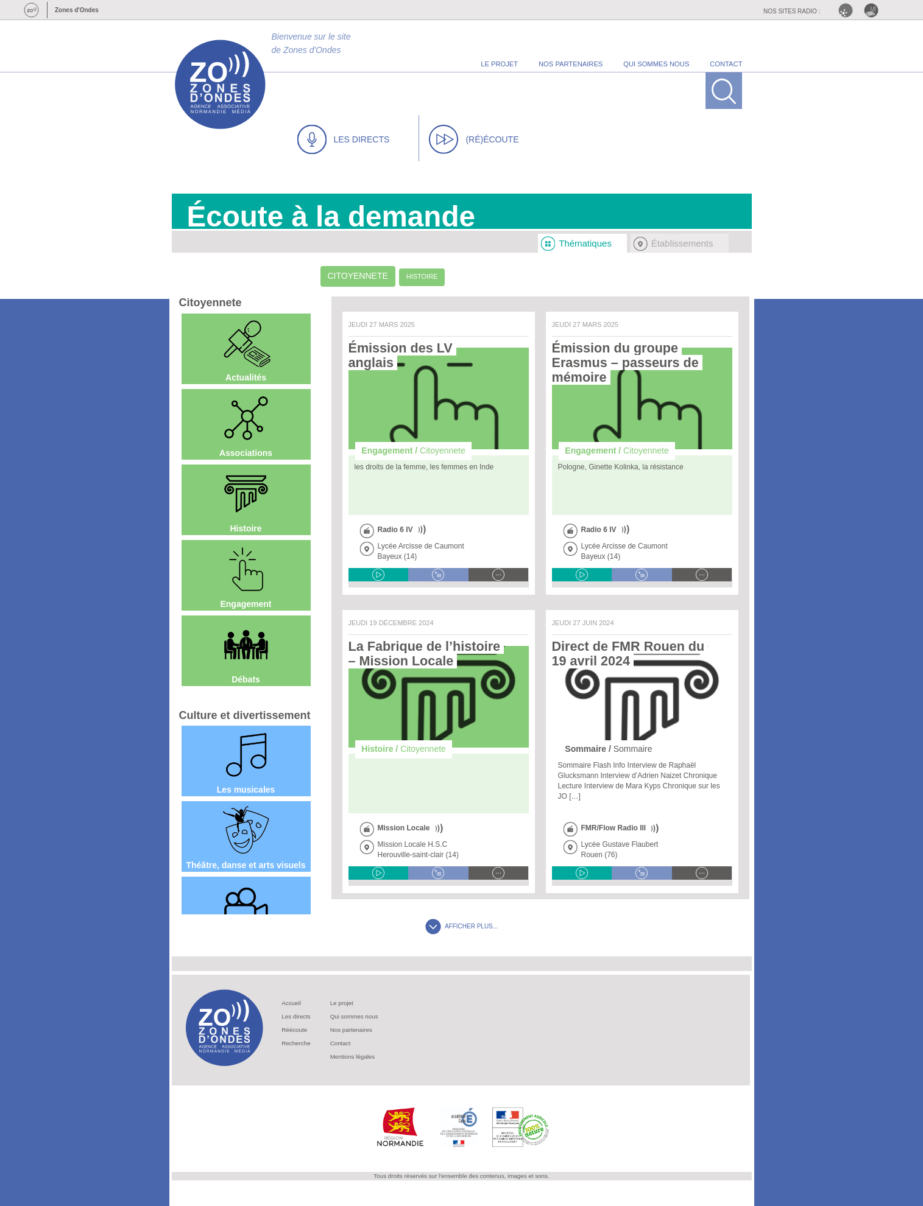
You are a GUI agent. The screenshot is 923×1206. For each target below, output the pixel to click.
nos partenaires (571, 64)
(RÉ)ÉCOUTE (473, 139)
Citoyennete (358, 276)
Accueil (291, 1003)
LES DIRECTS (343, 139)
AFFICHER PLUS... (461, 926)
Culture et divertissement (245, 715)
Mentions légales (352, 1056)
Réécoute (294, 1029)
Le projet (341, 1003)
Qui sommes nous (354, 1016)
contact (726, 64)
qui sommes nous (656, 64)
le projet (499, 64)
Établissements (682, 243)
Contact (340, 1043)
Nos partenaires (351, 1029)
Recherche (295, 1043)
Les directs (295, 1016)
